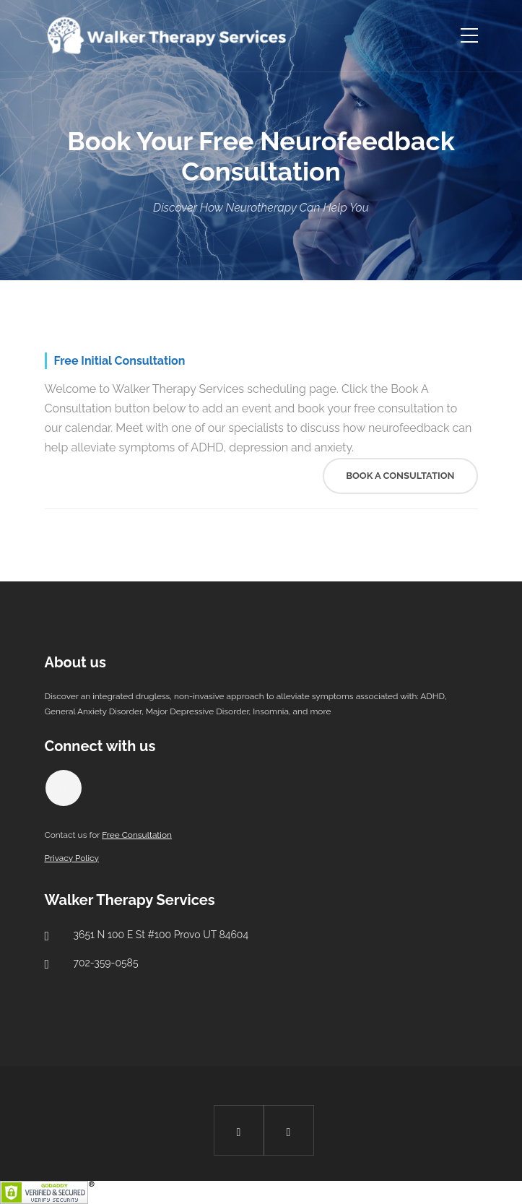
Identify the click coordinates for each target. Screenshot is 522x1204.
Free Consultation (137, 835)
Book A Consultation (400, 475)
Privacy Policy (72, 858)
